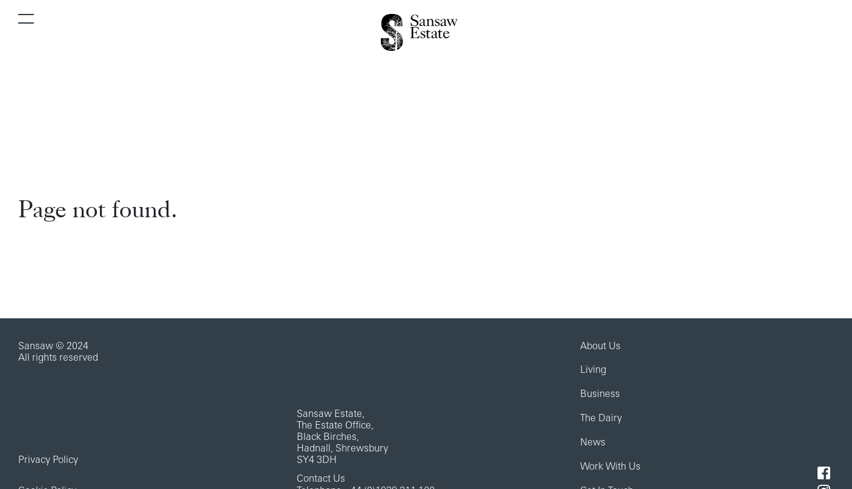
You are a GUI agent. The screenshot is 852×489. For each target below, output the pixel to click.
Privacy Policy (48, 460)
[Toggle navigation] (26, 19)
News (593, 443)
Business (600, 394)
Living (593, 370)
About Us (600, 347)
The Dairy (601, 419)
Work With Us (610, 467)
